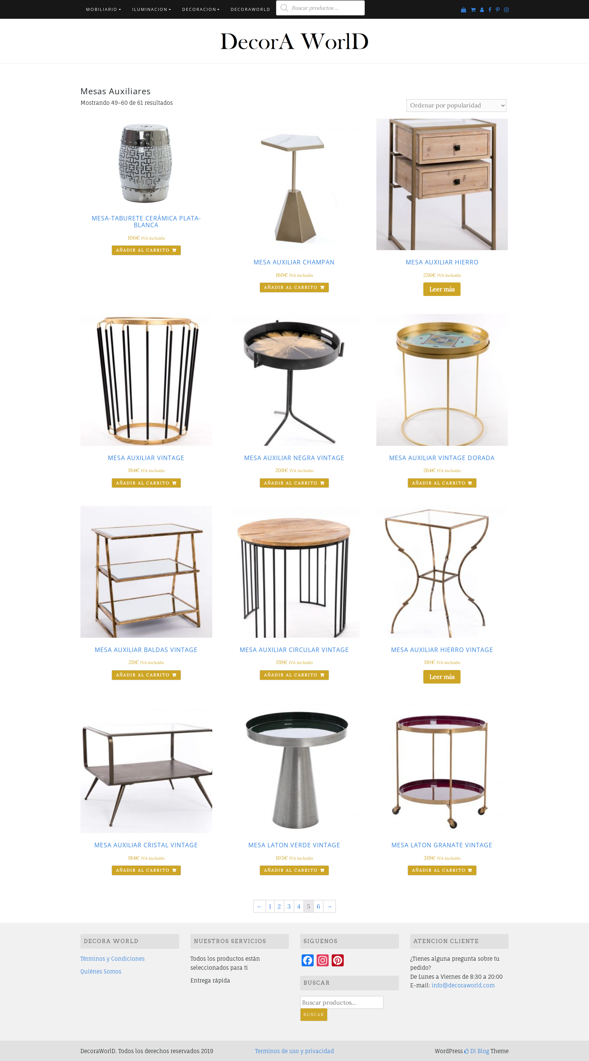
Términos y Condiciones (112, 958)
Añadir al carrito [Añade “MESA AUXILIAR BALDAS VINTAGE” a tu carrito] (143, 675)
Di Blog (476, 1051)
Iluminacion (150, 9)
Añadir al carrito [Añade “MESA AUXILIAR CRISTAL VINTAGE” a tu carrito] (143, 870)
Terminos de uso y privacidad (294, 1051)
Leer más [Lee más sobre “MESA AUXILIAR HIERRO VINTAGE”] (442, 677)
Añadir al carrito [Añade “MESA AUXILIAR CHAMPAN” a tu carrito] (291, 287)
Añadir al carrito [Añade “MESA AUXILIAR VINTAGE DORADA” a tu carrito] (439, 483)
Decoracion (199, 9)
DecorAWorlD (250, 9)
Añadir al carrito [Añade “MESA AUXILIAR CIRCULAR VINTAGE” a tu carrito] (291, 675)
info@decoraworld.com (463, 985)
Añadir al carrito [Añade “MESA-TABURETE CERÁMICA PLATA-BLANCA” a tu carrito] (143, 250)
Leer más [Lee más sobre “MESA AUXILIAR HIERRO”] (442, 289)
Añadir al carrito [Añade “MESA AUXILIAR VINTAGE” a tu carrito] (143, 483)
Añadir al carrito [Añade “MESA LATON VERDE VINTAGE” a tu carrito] (291, 870)
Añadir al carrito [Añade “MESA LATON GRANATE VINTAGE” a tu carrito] (439, 870)
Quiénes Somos (100, 971)
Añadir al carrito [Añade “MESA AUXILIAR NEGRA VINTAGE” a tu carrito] (291, 483)
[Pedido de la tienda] (456, 105)
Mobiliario (102, 9)
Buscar (314, 1014)
